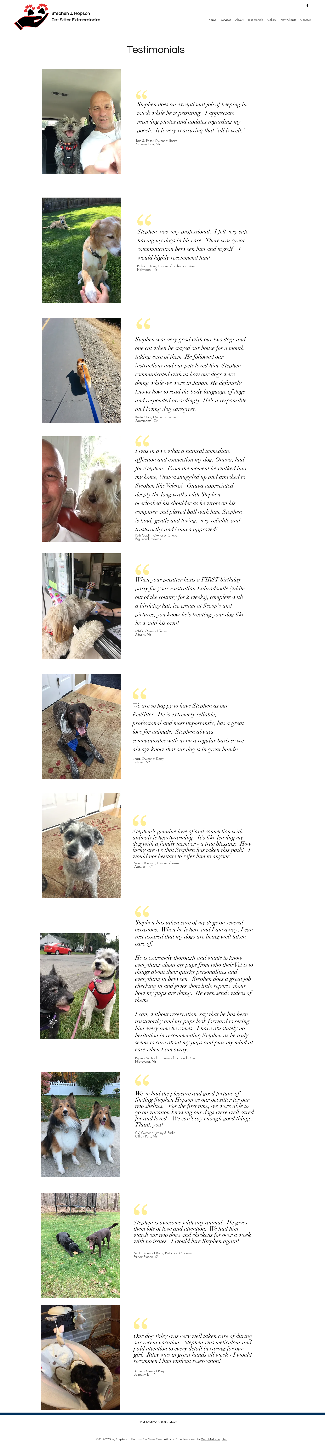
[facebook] (307, 5)
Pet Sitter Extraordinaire (75, 20)
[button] (225, 20)
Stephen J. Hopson (70, 13)
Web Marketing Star (214, 1439)
